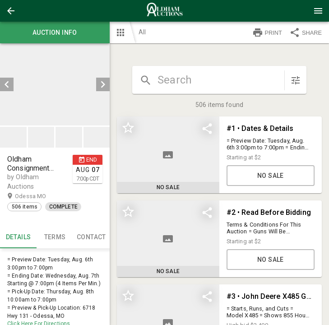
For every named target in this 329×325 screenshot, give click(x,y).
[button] (11, 11)
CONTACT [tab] (91, 237)
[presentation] (165, 11)
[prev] (7, 84)
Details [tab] (18, 237)
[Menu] (318, 11)
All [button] (142, 32)
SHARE (305, 32)
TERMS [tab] (55, 237)
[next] (103, 84)
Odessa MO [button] (39, 196)
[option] (55, 84)
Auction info (55, 32)
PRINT (267, 32)
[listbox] (55, 84)
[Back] (11, 11)
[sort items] (296, 80)
